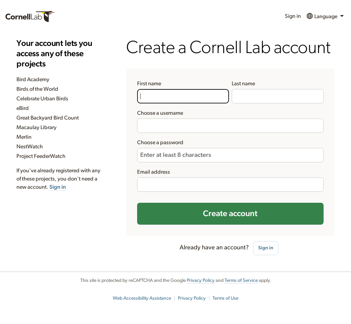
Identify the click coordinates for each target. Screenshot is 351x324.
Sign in (293, 16)
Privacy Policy (201, 280)
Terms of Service (241, 280)
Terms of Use (225, 298)
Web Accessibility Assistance (142, 298)
